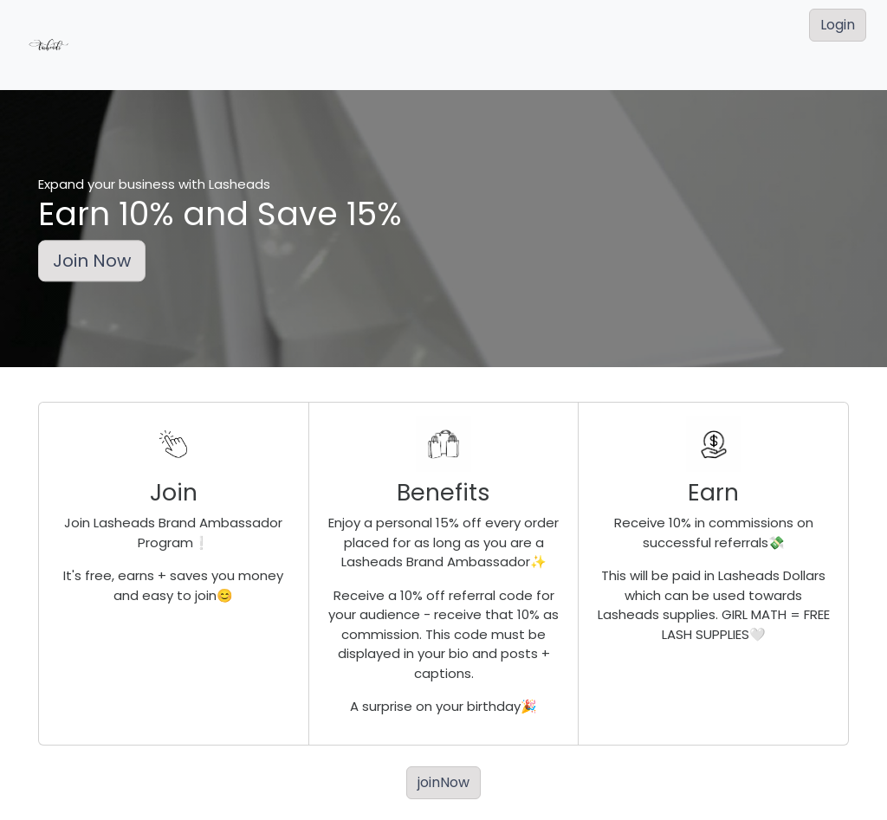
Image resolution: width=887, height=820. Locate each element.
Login (837, 25)
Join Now (92, 261)
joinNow (443, 782)
